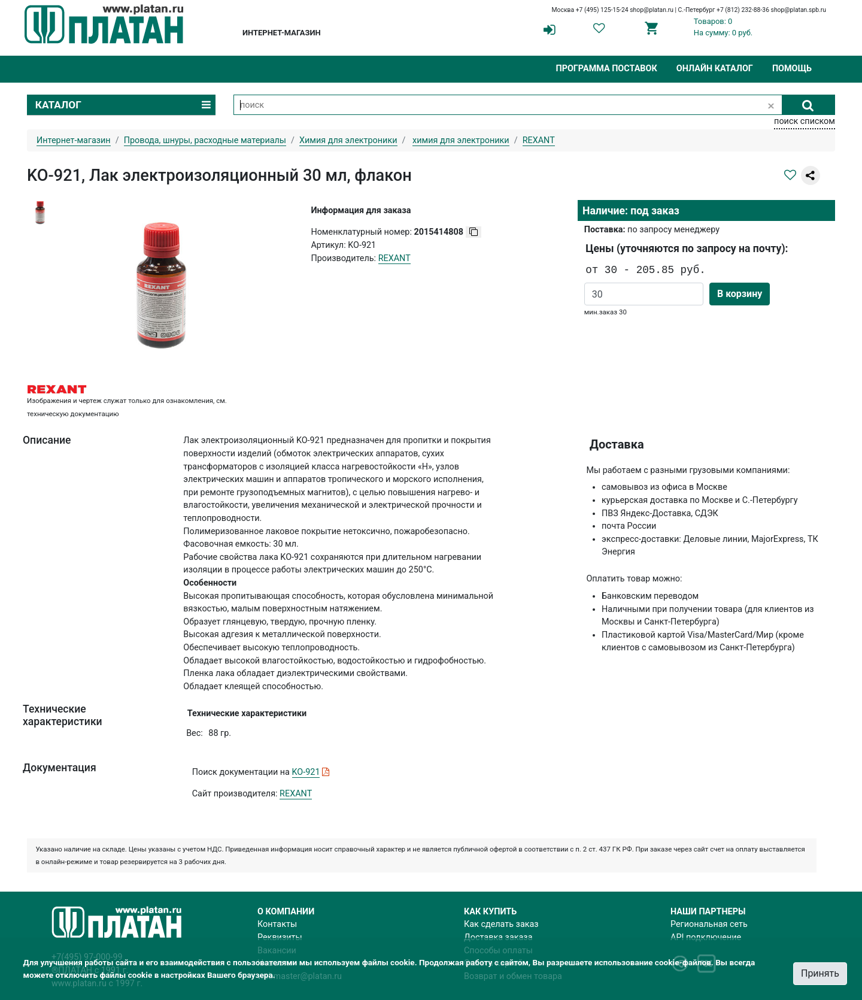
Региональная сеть (709, 924)
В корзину (739, 293)
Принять (820, 973)
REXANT (296, 794)
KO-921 (306, 772)
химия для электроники (460, 140)
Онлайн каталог (714, 68)
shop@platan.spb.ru (798, 10)
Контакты (277, 924)
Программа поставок (606, 68)
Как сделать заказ (501, 924)
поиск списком (804, 121)
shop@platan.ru (651, 10)
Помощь (792, 68)
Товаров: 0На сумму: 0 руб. (723, 27)
